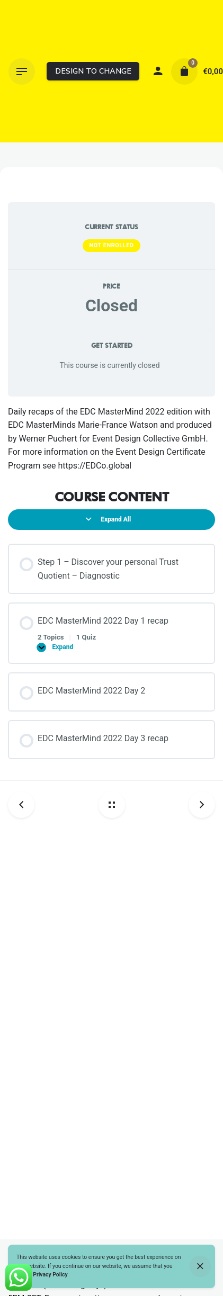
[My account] (158, 71)
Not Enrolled (111, 245)
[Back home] (112, 804)
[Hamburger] (21, 71)
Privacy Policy (50, 1274)
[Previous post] (25, 804)
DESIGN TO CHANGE (93, 71)
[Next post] (198, 804)
